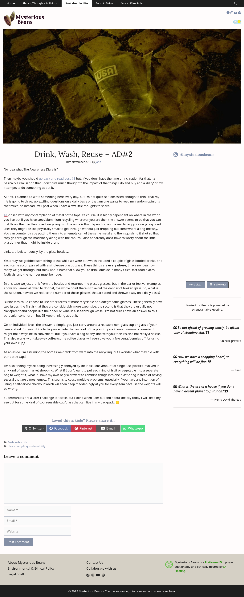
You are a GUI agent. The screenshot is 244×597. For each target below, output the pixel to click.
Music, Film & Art (132, 3)
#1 (6, 215)
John (98, 162)
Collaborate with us (101, 568)
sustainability (37, 446)
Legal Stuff (16, 574)
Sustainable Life (76, 3)
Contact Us (94, 562)
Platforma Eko (214, 562)
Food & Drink (104, 3)
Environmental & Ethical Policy (31, 568)
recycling (22, 446)
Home (11, 3)
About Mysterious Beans (26, 562)
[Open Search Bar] (235, 3)
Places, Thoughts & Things (40, 3)
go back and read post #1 (57, 178)
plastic (12, 446)
